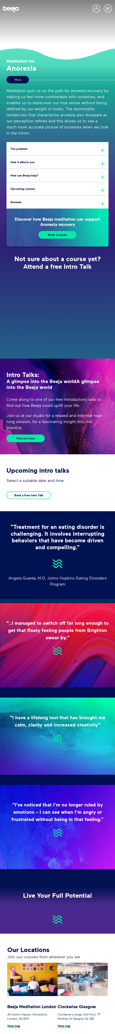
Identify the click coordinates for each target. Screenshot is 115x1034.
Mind (18, 79)
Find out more (25, 438)
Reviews (16, 202)
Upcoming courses (23, 188)
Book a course (57, 234)
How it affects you (23, 162)
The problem (19, 148)
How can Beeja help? (24, 175)
